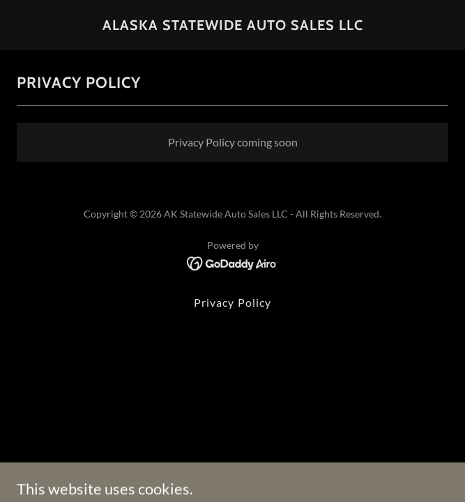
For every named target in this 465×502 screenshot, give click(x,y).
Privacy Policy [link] (232, 302)
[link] (232, 25)
